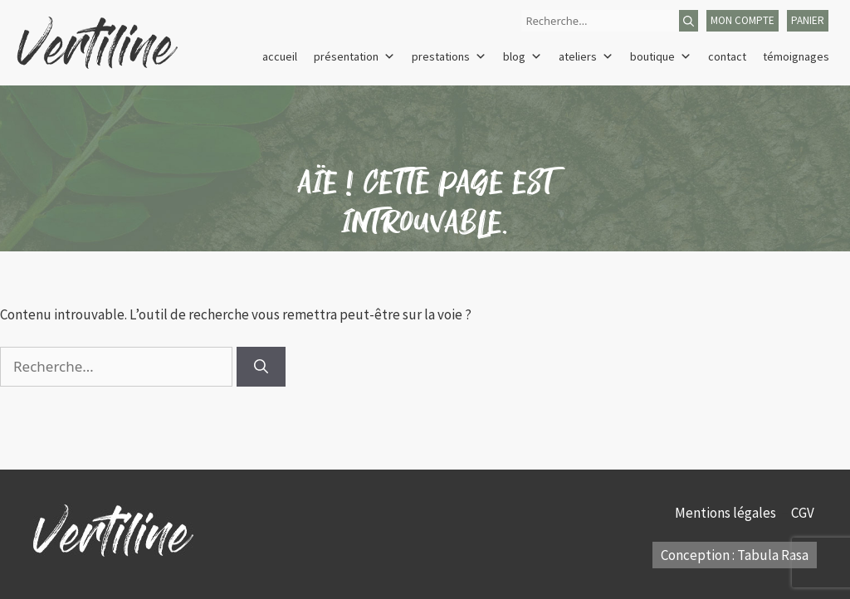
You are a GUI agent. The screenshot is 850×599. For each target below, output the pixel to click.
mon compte (742, 20)
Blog (522, 56)
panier (807, 20)
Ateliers (586, 56)
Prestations (449, 56)
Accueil (279, 56)
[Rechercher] (688, 21)
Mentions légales (727, 513)
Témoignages (796, 56)
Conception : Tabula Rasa (734, 555)
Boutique (660, 56)
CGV (804, 513)
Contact (727, 56)
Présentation (354, 56)
